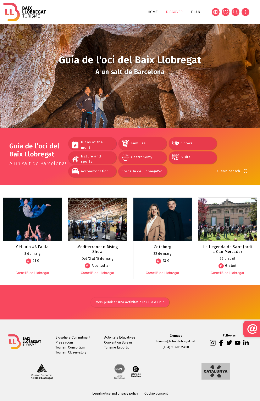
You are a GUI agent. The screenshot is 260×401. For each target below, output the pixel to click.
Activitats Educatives (119, 337)
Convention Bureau (118, 342)
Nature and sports (91, 159)
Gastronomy (141, 157)
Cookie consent (156, 393)
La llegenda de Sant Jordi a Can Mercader (227, 249)
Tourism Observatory (71, 352)
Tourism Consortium (70, 347)
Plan (195, 12)
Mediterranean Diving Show (97, 249)
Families (138, 143)
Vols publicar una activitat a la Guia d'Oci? (130, 302)
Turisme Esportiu (116, 347)
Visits (185, 157)
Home (152, 12)
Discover (174, 12)
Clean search (228, 171)
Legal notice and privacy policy (115, 393)
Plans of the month (92, 145)
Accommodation (95, 171)
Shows (186, 143)
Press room (64, 342)
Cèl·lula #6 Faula (32, 246)
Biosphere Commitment (72, 337)
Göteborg (162, 246)
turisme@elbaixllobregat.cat (175, 341)
